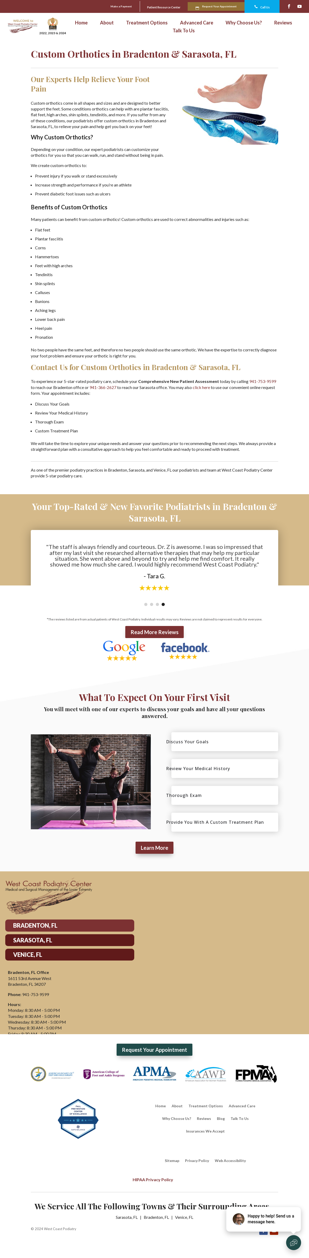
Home (81, 22)
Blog (221, 1118)
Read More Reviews (154, 631)
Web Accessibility (230, 1160)
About (107, 22)
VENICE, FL (27, 954)
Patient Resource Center (130, 6)
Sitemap (172, 1160)
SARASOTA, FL (32, 939)
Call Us (261, 6)
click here (201, 386)
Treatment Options (147, 22)
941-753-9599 (262, 380)
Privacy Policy (197, 1160)
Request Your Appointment (205, 6)
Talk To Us (184, 30)
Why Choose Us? (244, 22)
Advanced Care (196, 22)
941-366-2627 (102, 386)
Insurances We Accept (205, 1131)
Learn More (154, 847)
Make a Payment (72, 6)
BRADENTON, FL (35, 925)
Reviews (283, 22)
